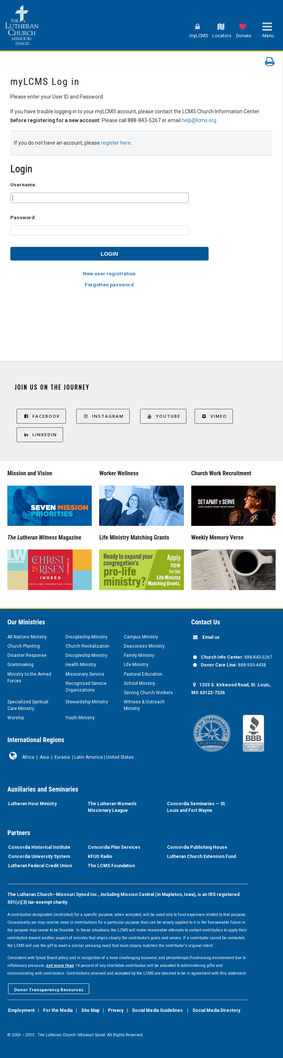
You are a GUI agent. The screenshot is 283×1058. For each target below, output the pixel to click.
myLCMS (198, 35)
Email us (211, 637)
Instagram (103, 416)
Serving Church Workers (148, 692)
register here (116, 143)
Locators (221, 35)
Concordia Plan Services (114, 847)
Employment (21, 1010)
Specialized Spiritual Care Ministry (27, 705)
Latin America (88, 757)
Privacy (115, 1010)
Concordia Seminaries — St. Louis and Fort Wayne (196, 807)
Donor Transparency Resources (48, 989)
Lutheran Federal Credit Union (40, 865)
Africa (28, 757)
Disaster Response (26, 655)
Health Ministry (81, 664)
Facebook (41, 416)
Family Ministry (139, 655)
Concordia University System (39, 856)
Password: (23, 217)
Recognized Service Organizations (86, 687)
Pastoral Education (143, 674)
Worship (15, 717)
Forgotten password (109, 284)
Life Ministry (136, 664)
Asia (44, 757)
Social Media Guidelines (157, 1010)
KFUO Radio (100, 856)
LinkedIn (39, 434)
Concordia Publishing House (197, 847)
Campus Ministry (141, 637)
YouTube (163, 416)
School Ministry (139, 683)
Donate (243, 35)
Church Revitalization (87, 646)
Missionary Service (85, 674)
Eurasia (62, 757)
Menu (268, 35)
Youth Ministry (80, 717)
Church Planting (23, 646)
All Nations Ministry (27, 637)
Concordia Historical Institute (39, 847)
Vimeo (213, 416)
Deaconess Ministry (144, 646)
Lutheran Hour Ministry (32, 803)
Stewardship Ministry (87, 701)
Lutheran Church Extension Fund (201, 856)
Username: (23, 184)
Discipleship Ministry (87, 637)
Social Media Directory (216, 1010)
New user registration (109, 273)
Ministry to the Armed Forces (29, 677)
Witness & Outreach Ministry (144, 705)
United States (120, 757)
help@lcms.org (199, 120)
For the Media (58, 1010)
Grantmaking (20, 664)
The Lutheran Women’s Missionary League (112, 807)
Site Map (90, 1010)
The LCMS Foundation (111, 865)
